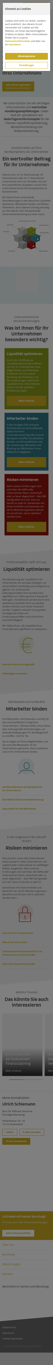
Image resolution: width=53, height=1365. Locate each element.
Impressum (14, 44)
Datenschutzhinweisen (17, 41)
